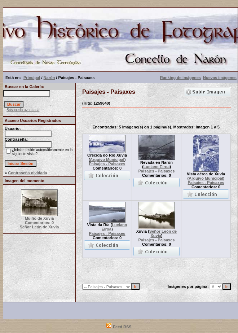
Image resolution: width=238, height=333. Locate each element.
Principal (31, 77)
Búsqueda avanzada (22, 110)
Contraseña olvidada (27, 173)
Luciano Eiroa (157, 167)
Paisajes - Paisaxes (107, 164)
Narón (49, 77)
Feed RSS (118, 327)
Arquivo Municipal (107, 159)
